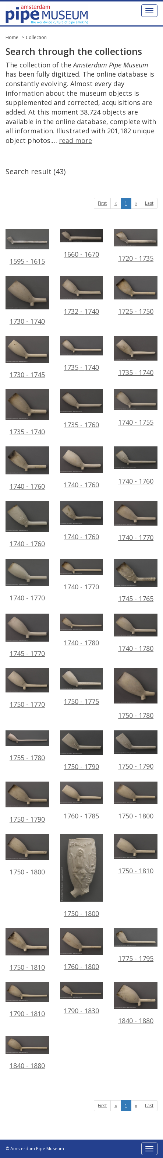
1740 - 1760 (27, 468)
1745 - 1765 (135, 581)
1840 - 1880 (135, 1003)
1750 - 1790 (81, 750)
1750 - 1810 (135, 854)
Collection (36, 37)
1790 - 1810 (27, 1000)
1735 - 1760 (81, 409)
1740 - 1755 (135, 408)
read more (75, 140)
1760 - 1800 (81, 949)
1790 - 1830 (81, 998)
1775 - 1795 (135, 945)
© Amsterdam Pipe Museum (35, 1148)
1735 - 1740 (81, 354)
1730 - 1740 (27, 301)
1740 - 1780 (81, 630)
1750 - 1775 (81, 687)
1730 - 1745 (27, 357)
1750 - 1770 (27, 688)
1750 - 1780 (135, 694)
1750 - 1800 (135, 801)
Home (12, 37)
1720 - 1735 (135, 246)
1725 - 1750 (135, 296)
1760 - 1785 (81, 801)
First (102, 203)
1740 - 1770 (135, 521)
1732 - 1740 (81, 296)
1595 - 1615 (27, 247)
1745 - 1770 (27, 636)
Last (149, 203)
